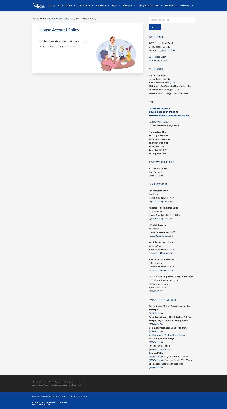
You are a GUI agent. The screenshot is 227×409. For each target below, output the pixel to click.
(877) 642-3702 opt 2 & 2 (160, 349)
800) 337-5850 (156, 313)
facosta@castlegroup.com (161, 270)
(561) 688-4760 (156, 324)
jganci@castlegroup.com (161, 218)
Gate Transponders (158, 60)
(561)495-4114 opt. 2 (158, 121)
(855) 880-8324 (156, 367)
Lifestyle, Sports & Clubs (150, 5)
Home (60, 5)
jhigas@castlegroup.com (161, 201)
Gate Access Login (157, 56)
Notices (70, 5)
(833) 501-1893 (156, 360)
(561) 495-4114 (173, 82)
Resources (129, 5)
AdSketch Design (45, 404)
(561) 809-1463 (156, 331)
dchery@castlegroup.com (161, 253)
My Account (186, 5)
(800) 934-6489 (156, 356)
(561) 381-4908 (168, 50)
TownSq (51, 5)
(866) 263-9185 (156, 342)
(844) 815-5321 (156, 291)
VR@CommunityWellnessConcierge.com (168, 335)
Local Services (171, 5)
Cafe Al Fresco (85, 5)
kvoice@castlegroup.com (161, 235)
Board (116, 5)
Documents (102, 5)
